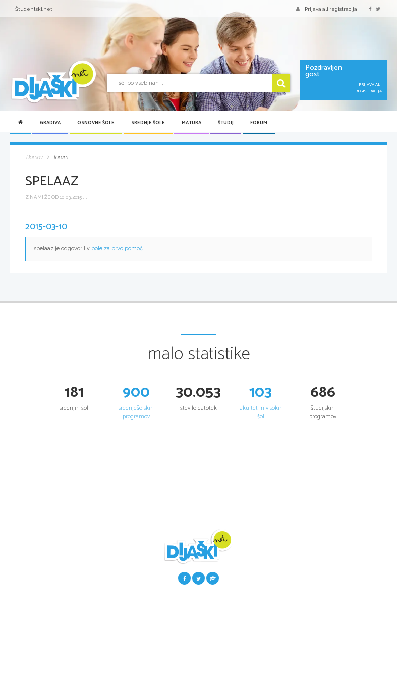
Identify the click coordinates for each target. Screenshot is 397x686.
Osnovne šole (96, 123)
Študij (226, 123)
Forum (258, 123)
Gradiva (50, 123)
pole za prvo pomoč (117, 248)
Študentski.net (33, 9)
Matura (191, 123)
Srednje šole (148, 123)
